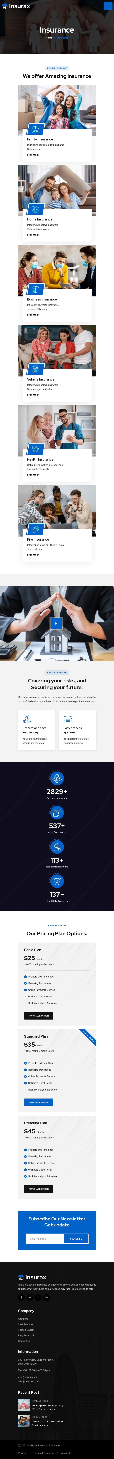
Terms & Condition (44, 1453)
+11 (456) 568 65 (27, 1377)
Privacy (22, 1453)
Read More (33, 155)
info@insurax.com (28, 1381)
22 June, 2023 (39, 1417)
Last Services (25, 1324)
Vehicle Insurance (41, 379)
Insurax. (56, 1445)
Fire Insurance (38, 539)
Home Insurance (40, 219)
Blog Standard (26, 1335)
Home (49, 37)
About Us (23, 1318)
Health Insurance (40, 459)
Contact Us (24, 1341)
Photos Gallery (26, 1329)
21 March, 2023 (40, 1401)
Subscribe (76, 1239)
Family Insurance (40, 139)
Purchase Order (39, 1015)
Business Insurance (42, 299)
